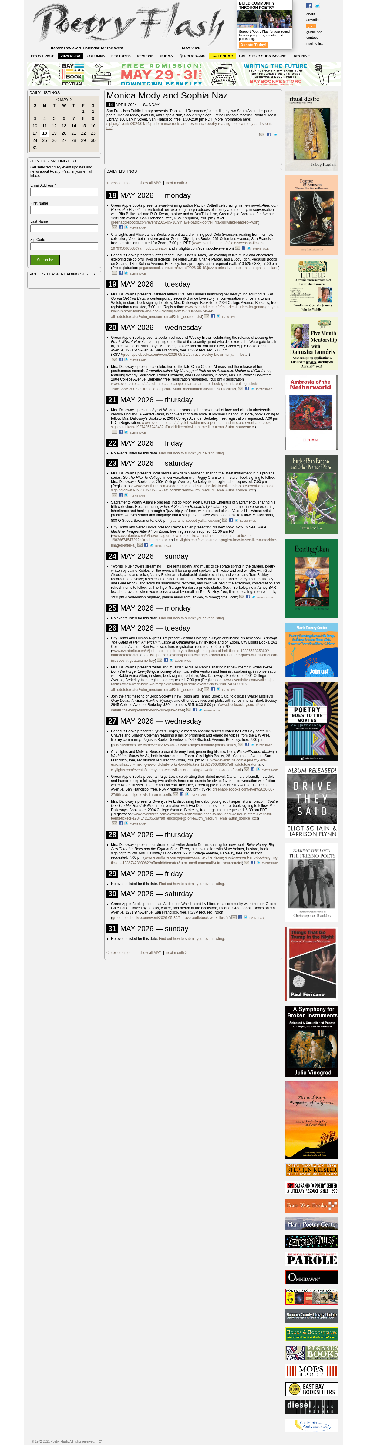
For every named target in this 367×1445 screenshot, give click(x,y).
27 (64, 140)
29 (83, 140)
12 (54, 125)
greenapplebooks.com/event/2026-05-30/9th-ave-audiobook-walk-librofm (170, 918)
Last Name (39, 221)
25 (44, 140)
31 (34, 147)
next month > (176, 183)
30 (93, 140)
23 (93, 133)
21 (73, 133)
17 (34, 133)
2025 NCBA (71, 56)
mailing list (314, 43)
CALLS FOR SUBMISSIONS (262, 56)
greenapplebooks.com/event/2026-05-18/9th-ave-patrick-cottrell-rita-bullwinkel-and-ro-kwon (184, 222)
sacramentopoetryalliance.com (195, 520)
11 (44, 125)
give (311, 26)
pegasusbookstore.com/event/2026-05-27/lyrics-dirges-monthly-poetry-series (174, 745)
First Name (39, 203)
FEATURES (121, 56)
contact (312, 37)
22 (83, 133)
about (310, 14)
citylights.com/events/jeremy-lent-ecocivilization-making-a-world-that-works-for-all (176, 770)
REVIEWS (145, 56)
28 (73, 140)
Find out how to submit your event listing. (192, 453)
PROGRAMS (192, 56)
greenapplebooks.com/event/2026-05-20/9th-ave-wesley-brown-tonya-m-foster (185, 354)
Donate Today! (254, 45)
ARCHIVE (302, 56)
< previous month (120, 183)
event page (138, 228)
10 (34, 125)
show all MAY (150, 183)
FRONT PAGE (43, 56)
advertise (313, 20)
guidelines (314, 32)
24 (34, 140)
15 (83, 125)
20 (64, 133)
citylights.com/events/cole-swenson (204, 248)
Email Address (43, 185)
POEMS (166, 56)
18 (44, 133)
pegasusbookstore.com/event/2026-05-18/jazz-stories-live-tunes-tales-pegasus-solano (208, 268)
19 (54, 133)
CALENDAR (223, 56)
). (171, 795)
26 (54, 140)
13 (64, 125)
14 (73, 125)
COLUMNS (96, 56)
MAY (64, 99)
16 (93, 125)
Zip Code (37, 239)
